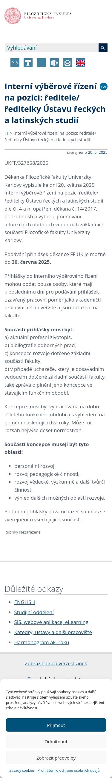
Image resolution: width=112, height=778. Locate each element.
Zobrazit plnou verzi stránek (56, 663)
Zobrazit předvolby (56, 758)
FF (6, 133)
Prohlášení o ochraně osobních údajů (69, 770)
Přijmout (56, 725)
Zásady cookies (21, 770)
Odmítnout (56, 741)
